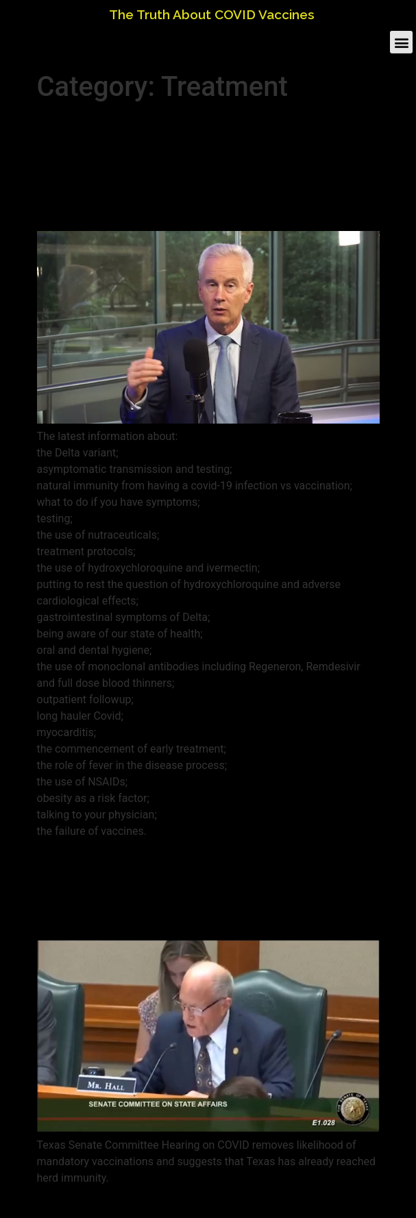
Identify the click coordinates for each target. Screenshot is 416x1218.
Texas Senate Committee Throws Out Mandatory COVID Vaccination (192, 889)
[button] (401, 40)
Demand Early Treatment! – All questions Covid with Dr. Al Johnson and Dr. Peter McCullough (196, 166)
